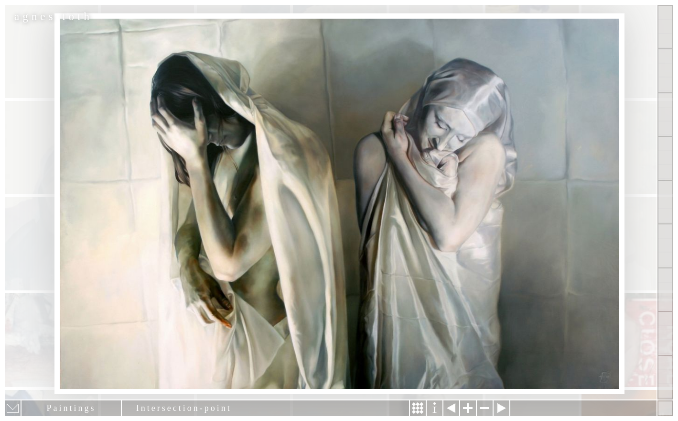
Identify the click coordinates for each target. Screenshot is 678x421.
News (665, 289)
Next (501, 408)
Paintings (665, 70)
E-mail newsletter (13, 408)
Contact (665, 245)
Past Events (665, 333)
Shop (665, 377)
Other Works (665, 114)
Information (434, 408)
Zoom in (468, 408)
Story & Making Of (418, 408)
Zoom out (485, 408)
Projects (665, 158)
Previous (451, 408)
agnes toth (53, 16)
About (665, 202)
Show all (665, 27)
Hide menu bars (665, 408)
